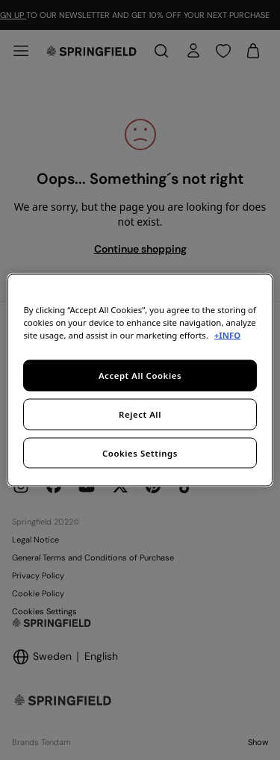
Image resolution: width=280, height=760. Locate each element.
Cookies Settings (140, 452)
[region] (140, 380)
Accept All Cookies (140, 374)
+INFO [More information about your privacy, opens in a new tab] (227, 334)
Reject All (140, 413)
